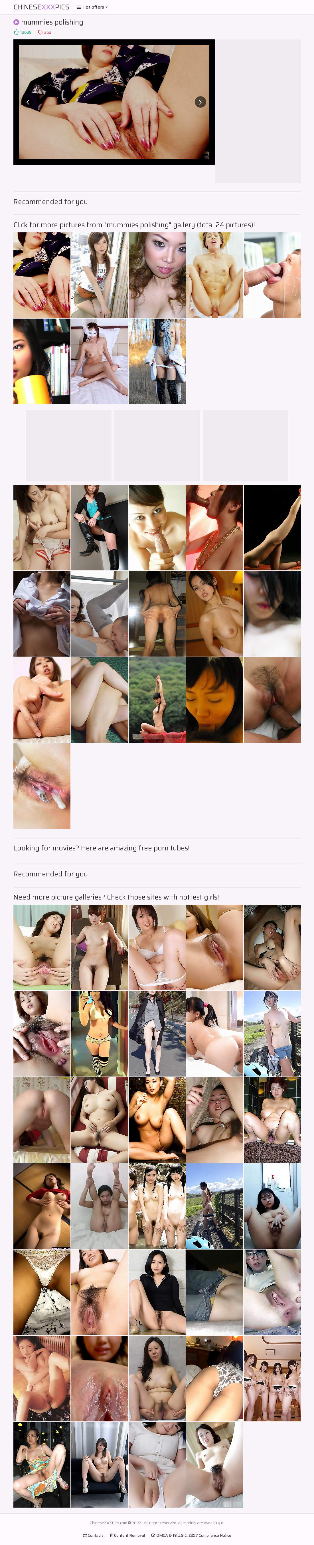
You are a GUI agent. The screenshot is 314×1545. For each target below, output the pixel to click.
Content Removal (127, 1535)
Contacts (93, 1535)
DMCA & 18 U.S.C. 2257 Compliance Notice (191, 1535)
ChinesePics (41, 7)
